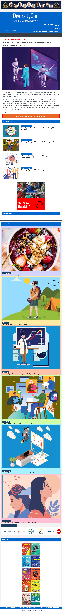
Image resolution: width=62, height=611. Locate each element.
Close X (31, 10)
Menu (4, 35)
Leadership (6, 421)
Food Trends (6, 273)
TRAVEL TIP (5, 322)
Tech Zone (6, 372)
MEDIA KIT (21, 608)
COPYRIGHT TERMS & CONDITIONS (35, 608)
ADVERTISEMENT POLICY (52, 608)
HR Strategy (6, 471)
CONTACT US (13, 608)
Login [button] (57, 28)
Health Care (6, 520)
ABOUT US (5, 608)
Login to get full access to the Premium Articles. (31, 116)
